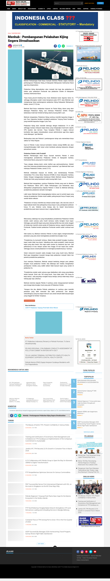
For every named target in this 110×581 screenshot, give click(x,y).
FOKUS (41, 556)
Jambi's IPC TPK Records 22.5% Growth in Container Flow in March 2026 (46, 451)
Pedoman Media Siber (83, 558)
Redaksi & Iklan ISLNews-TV (84, 556)
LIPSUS (49, 8)
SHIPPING (85, 8)
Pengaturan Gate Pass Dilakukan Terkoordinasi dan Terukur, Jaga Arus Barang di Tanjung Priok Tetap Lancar (89, 463)
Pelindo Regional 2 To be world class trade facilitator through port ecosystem (90, 400)
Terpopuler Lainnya (89, 425)
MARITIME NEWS (29, 301)
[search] (68, 3)
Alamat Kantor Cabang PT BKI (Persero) (91, 390)
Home (8, 8)
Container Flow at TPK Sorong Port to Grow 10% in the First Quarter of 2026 (47, 522)
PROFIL (79, 8)
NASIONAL (9, 560)
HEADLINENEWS (32, 8)
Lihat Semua (41, 544)
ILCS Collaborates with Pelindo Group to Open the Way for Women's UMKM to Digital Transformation (48, 464)
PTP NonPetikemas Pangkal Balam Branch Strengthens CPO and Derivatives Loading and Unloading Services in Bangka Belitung (48, 511)
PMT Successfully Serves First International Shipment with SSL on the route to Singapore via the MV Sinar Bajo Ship (49, 488)
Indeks (14, 8)
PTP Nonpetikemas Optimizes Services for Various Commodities (46, 474)
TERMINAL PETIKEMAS (96, 8)
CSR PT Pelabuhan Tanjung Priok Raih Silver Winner (41, 308)
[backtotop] (55, 548)
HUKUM (8, 558)
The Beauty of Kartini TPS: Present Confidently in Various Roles (48, 427)
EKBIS (24, 556)
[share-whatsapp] (63, 46)
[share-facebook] (55, 46)
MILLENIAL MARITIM (65, 8)
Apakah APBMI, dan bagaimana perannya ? (89, 408)
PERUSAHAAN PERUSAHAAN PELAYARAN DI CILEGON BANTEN (91, 382)
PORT (74, 8)
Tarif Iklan (92, 558)
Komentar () (70, 46)
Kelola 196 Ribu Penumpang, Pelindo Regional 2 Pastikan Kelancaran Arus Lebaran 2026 (87, 456)
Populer (100, 3)
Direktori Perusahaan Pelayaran (85, 560)
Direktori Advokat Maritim (84, 563)
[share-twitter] (59, 46)
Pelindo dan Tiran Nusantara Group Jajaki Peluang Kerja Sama (89, 449)
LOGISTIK (55, 8)
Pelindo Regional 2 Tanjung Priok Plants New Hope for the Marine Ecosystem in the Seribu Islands (47, 499)
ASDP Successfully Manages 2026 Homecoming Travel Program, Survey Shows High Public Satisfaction (47, 535)
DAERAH (8, 556)
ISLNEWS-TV (41, 8)
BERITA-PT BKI (22, 8)
